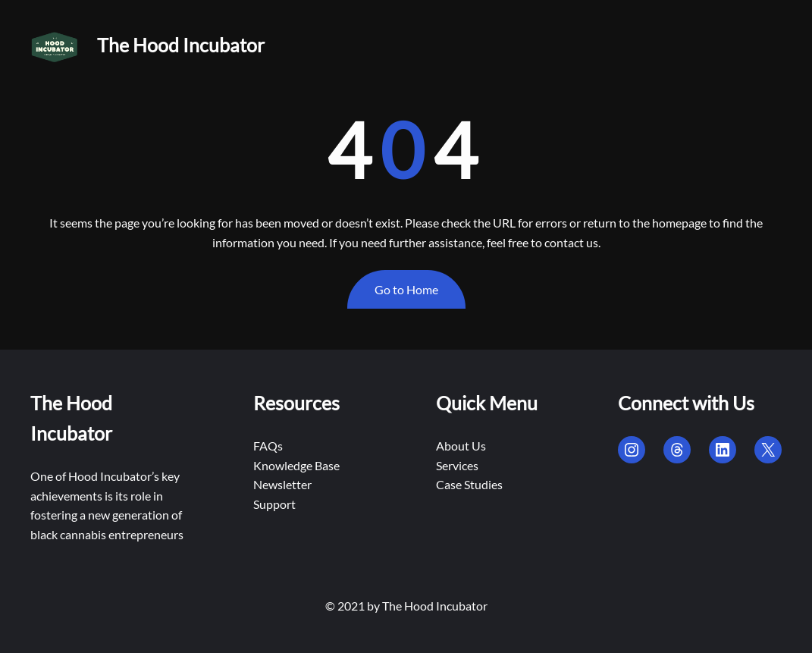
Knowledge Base (296, 465)
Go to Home (406, 289)
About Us (461, 445)
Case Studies (469, 484)
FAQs (268, 445)
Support (274, 504)
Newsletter (282, 484)
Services (457, 465)
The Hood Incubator (181, 44)
